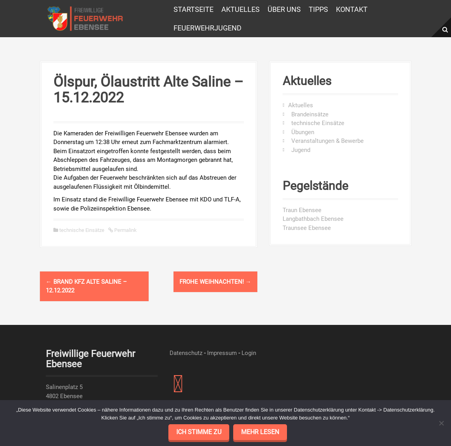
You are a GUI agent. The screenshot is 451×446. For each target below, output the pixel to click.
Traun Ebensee (302, 210)
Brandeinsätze (308, 114)
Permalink (125, 230)
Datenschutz (186, 353)
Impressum (222, 353)
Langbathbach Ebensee (313, 218)
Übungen (301, 132)
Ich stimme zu (198, 432)
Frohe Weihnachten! (215, 281)
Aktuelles (240, 9)
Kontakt (352, 9)
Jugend (299, 150)
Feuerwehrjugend (208, 28)
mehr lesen (260, 432)
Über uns (284, 9)
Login (249, 353)
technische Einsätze (81, 230)
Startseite (193, 9)
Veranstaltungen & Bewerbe (326, 140)
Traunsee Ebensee (307, 228)
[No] (441, 423)
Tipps (318, 9)
